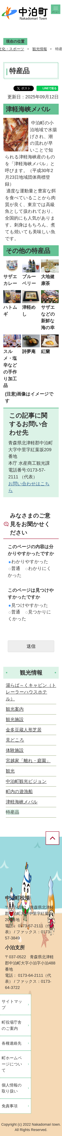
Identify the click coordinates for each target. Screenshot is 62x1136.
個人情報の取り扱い (12, 1088)
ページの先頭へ (53, 838)
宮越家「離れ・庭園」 (28, 760)
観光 (10, 771)
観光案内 (15, 709)
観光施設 (15, 719)
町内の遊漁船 (19, 791)
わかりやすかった (28, 561)
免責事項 (10, 1106)
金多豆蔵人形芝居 (23, 729)
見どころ (15, 739)
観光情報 (39, 49)
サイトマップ (12, 1004)
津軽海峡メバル (22, 801)
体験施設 (15, 750)
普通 (14, 568)
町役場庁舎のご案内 (11, 1025)
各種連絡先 (11, 1043)
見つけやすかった (28, 605)
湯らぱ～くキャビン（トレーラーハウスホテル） (31, 692)
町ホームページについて (12, 1064)
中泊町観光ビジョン (26, 781)
